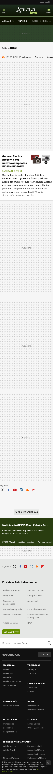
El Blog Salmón (33, 723)
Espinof (30, 691)
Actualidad (32, 601)
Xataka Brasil (9, 750)
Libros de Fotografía (12, 609)
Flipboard (34, 489)
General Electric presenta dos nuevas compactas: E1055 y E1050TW (15, 161)
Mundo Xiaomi (9, 685)
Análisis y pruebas (26, 542)
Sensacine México (35, 750)
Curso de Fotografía (36, 609)
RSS (27, 489)
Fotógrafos (8, 595)
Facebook (8, 489)
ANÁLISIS (22, 20)
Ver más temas (11, 631)
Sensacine (32, 687)
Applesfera (8, 677)
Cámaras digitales (12, 171)
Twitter (2, 489)
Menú (4, 12)
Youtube (15, 489)
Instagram (26, 57)
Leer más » (37, 192)
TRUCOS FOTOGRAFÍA (41, 20)
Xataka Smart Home (12, 681)
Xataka (6, 669)
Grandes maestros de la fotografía (37, 616)
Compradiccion (10, 731)
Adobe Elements (11, 622)
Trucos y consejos (36, 590)
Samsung (39, 57)
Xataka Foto (26, 10)
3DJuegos (31, 669)
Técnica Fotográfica (12, 614)
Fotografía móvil (34, 595)
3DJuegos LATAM (34, 746)
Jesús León (14, 195)
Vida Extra (31, 673)
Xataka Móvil (8, 673)
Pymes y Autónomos (36, 727)
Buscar (49, 643)
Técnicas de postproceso (9, 602)
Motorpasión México (36, 758)
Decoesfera (8, 727)
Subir (42, 654)
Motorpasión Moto (35, 709)
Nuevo (48, 12)
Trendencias (8, 723)
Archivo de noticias (28, 512)
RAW (29, 622)
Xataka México (9, 746)
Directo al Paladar (11, 705)
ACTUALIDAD (8, 20)
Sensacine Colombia (36, 754)
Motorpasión (33, 705)
